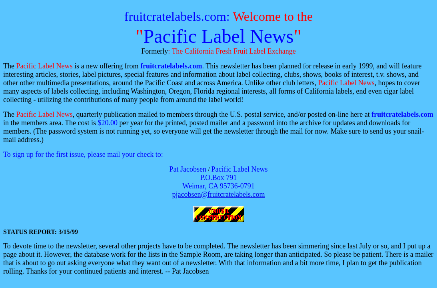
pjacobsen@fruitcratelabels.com (218, 194)
